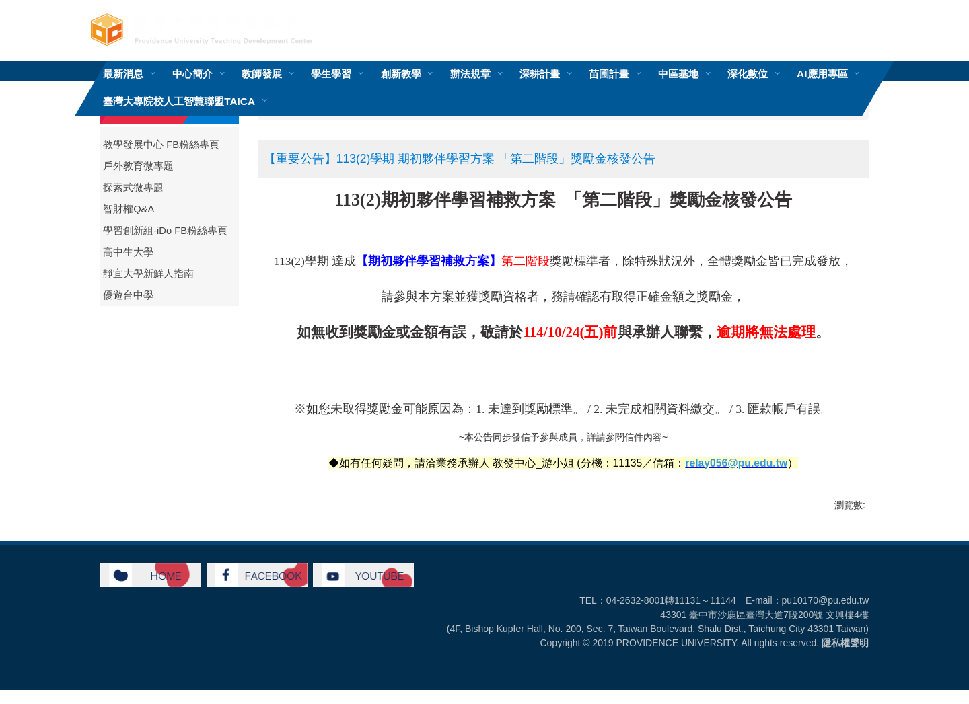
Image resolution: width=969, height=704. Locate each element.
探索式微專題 (133, 187)
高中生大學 (128, 252)
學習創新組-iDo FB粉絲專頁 (165, 230)
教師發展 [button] (262, 73)
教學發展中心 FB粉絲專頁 (161, 144)
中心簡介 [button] (192, 73)
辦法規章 (470, 73)
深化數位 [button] (747, 73)
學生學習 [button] (331, 73)
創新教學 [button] (401, 73)
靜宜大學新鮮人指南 (148, 273)
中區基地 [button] (678, 73)
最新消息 (123, 73)
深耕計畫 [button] (539, 73)
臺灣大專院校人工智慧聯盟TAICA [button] (179, 101)
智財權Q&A (128, 209)
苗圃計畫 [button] (609, 73)
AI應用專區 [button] (822, 73)
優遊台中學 (128, 295)
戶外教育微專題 (138, 166)
